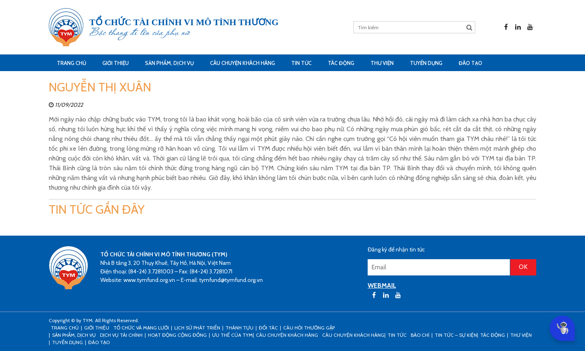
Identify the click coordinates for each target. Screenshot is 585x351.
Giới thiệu (115, 63)
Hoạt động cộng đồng (177, 335)
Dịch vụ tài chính (121, 335)
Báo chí (420, 335)
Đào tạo (470, 63)
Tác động (341, 63)
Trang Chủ (71, 63)
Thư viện (382, 63)
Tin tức (301, 63)
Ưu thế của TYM (232, 335)
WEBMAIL (382, 285)
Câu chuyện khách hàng (353, 335)
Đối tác (268, 328)
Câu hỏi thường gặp (309, 328)
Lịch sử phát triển (197, 328)
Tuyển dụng (426, 63)
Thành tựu (239, 328)
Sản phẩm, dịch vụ (169, 63)
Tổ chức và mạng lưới (141, 328)
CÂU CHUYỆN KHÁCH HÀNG (242, 63)
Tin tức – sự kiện (456, 335)
